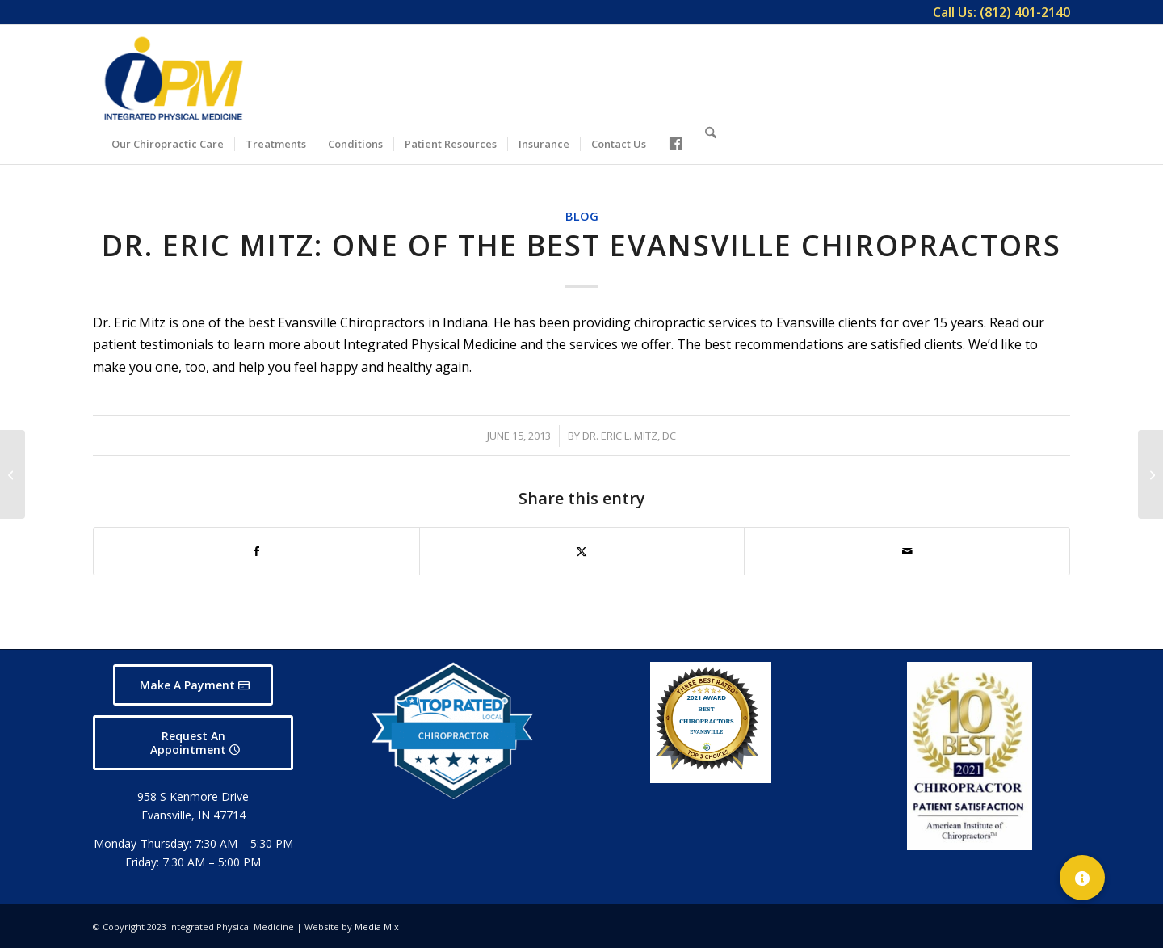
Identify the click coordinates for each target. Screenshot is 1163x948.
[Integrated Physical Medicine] (173, 78)
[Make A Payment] (193, 685)
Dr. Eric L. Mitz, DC (629, 435)
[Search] (711, 141)
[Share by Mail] (907, 551)
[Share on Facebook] (256, 551)
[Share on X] (582, 551)
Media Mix (377, 927)
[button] (1082, 877)
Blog (581, 216)
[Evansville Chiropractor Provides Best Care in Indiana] (12, 474)
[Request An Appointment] (193, 742)
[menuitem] (997, 12)
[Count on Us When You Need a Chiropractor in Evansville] (1150, 474)
